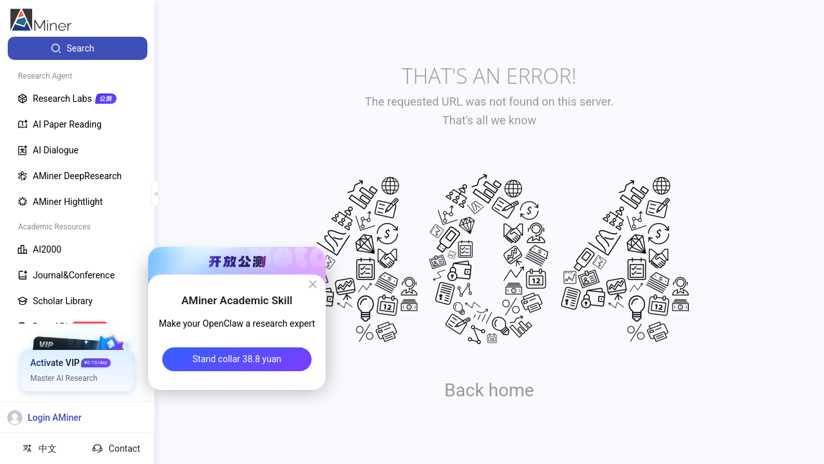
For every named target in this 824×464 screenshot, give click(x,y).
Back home (489, 390)
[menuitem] (77, 48)
